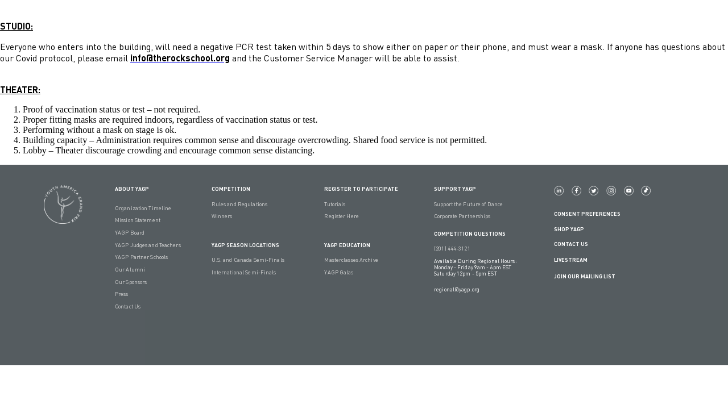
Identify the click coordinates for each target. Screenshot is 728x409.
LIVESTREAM (575, 260)
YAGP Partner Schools (141, 257)
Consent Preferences (587, 214)
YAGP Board (129, 232)
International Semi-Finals (244, 272)
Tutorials (334, 204)
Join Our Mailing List (584, 276)
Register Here (341, 216)
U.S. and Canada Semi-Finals (248, 260)
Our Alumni (130, 269)
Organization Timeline (143, 208)
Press (122, 294)
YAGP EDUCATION (347, 245)
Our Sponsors (131, 282)
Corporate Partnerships (462, 216)
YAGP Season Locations (245, 245)
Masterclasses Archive (351, 260)
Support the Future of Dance (468, 204)
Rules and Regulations (239, 204)
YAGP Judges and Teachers (148, 245)
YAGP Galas (338, 272)
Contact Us (127, 306)
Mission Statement (137, 220)
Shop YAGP (569, 229)
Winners (222, 216)
